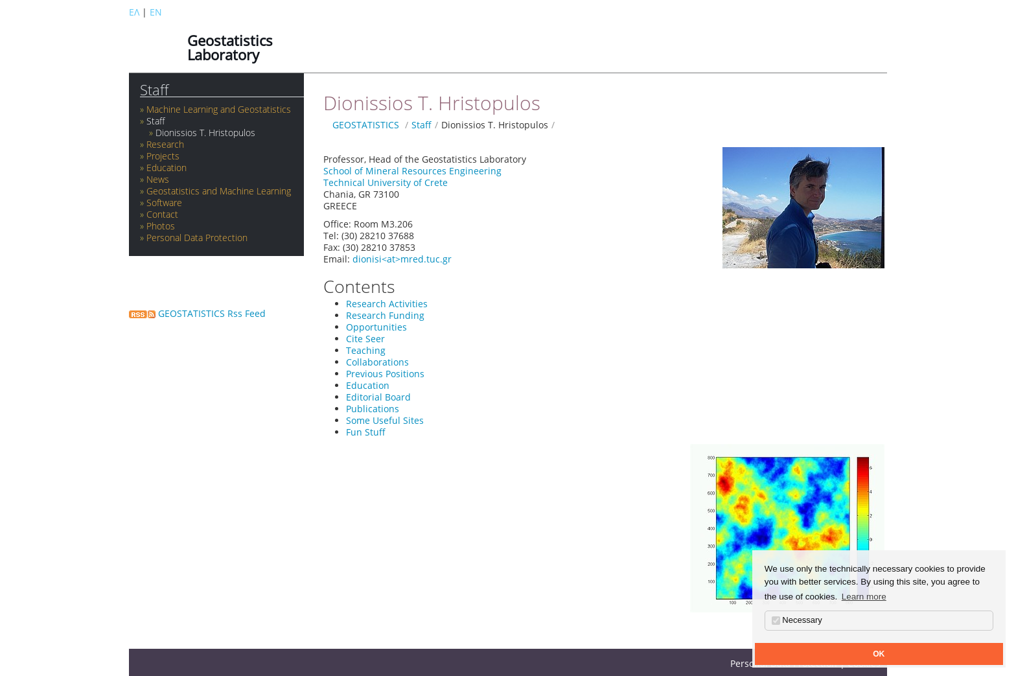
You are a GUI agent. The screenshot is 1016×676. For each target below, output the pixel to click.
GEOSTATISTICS (365, 125)
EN (156, 12)
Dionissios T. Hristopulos (205, 132)
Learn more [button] (864, 596)
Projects (162, 156)
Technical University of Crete (385, 182)
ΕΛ (134, 12)
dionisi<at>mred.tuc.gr (402, 259)
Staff (154, 89)
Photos (160, 226)
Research (165, 144)
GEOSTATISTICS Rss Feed (197, 313)
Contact (162, 214)
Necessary (797, 620)
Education (166, 167)
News (157, 179)
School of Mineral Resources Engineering (412, 171)
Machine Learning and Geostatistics (218, 109)
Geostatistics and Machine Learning (218, 191)
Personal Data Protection (197, 237)
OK (878, 654)
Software (164, 202)
